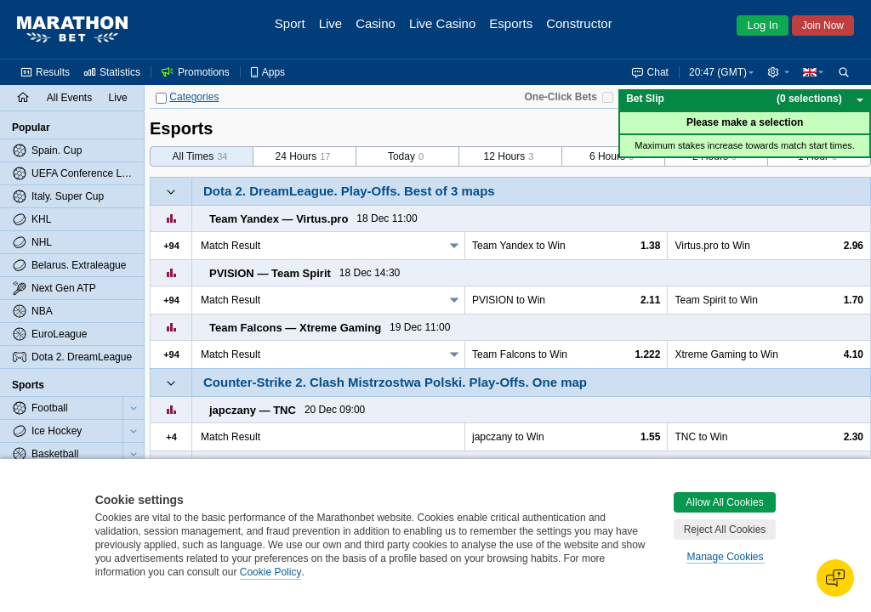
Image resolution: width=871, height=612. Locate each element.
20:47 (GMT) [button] (718, 72)
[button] (778, 72)
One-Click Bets (560, 97)
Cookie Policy (271, 572)
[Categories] (161, 98)
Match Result (230, 246)
